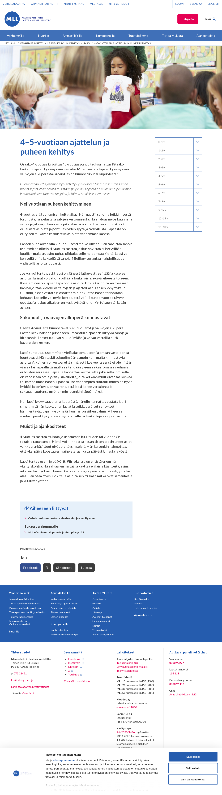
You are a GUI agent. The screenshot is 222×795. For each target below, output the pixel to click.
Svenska (196, 3)
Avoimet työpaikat (102, 616)
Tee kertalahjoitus (127, 662)
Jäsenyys (97, 612)
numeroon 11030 (127, 707)
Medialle (96, 3)
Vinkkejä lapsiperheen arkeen (25, 607)
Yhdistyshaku (73, 3)
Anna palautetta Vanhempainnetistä (19, 622)
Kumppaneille (59, 624)
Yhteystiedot (119, 3)
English (213, 3)
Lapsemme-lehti (101, 621)
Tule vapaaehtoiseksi (145, 607)
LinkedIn (73, 666)
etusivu (11, 43)
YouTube (73, 674)
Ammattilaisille (60, 592)
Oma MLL (28, 693)
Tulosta (86, 567)
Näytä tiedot (185, 788)
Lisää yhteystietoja (22, 680)
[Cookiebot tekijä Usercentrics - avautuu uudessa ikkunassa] (22, 788)
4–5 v (87, 43)
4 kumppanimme (64, 745)
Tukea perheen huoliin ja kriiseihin (27, 612)
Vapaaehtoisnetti (44, 3)
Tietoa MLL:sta (102, 592)
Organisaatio (99, 599)
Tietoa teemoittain (61, 612)
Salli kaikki (193, 742)
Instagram (74, 662)
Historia (96, 603)
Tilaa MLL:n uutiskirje (77, 681)
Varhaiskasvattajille (61, 599)
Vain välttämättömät (193, 764)
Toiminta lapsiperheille (21, 616)
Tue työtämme (143, 592)
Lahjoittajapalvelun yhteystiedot (30, 686)
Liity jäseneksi (141, 599)
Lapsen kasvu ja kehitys (64, 43)
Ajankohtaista (143, 615)
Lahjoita (188, 19)
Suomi (179, 3)
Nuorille (14, 631)
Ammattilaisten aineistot (64, 607)
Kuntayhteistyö (59, 629)
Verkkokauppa (14, 3)
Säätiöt (96, 625)
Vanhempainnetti (32, 43)
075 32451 (20, 673)
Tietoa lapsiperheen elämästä (25, 603)
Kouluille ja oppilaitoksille (64, 603)
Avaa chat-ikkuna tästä (183, 694)
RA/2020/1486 (126, 732)
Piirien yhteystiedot (103, 634)
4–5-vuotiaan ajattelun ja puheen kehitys (122, 43)
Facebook (30, 567)
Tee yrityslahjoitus (127, 670)
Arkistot (96, 607)
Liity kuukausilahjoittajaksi (132, 666)
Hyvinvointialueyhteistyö (64, 634)
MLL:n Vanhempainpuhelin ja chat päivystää (56, 532)
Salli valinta (193, 753)
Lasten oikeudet (59, 616)
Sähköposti (64, 567)
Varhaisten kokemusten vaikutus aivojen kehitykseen (62, 518)
